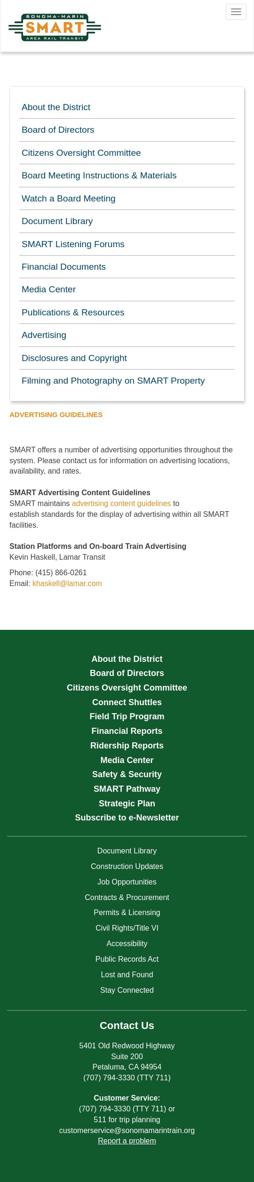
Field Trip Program (126, 716)
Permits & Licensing (127, 913)
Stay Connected (127, 990)
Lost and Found (127, 975)
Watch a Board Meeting (69, 198)
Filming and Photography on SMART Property (113, 381)
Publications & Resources (73, 312)
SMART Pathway (127, 789)
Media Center (49, 289)
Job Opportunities (126, 882)
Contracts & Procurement (127, 897)
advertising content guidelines (121, 503)
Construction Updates (127, 866)
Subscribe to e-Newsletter (127, 817)
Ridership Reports (127, 745)
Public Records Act (127, 959)
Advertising (44, 335)
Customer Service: (127, 1098)
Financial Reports (126, 731)
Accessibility (126, 944)
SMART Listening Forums (73, 244)
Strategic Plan (127, 803)
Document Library (57, 221)
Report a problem (127, 1141)
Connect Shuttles (127, 702)
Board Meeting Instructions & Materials (99, 175)
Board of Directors (58, 130)
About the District (56, 107)
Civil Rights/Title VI (127, 928)
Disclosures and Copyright (74, 358)
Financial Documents (64, 267)
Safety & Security (127, 774)
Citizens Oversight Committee (81, 153)
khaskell (46, 583)
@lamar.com (81, 583)
